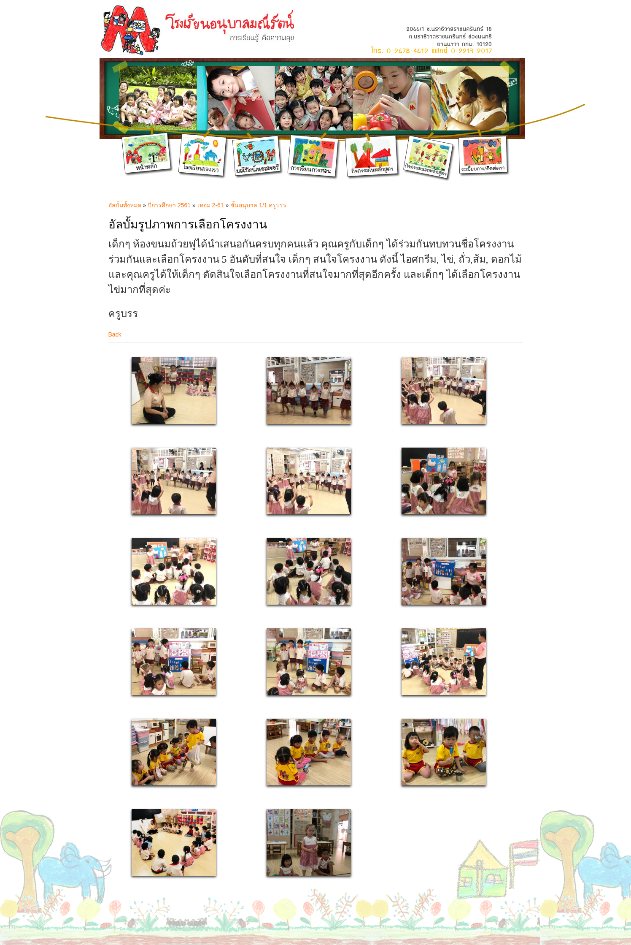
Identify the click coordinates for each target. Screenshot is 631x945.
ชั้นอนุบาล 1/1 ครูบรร (258, 205)
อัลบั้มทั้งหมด (124, 205)
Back (114, 334)
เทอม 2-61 (211, 205)
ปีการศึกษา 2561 (169, 205)
